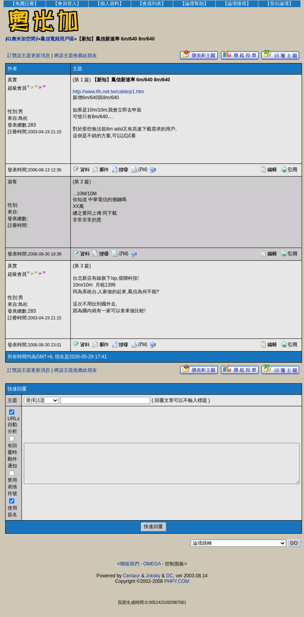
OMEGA (152, 564)
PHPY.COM (176, 581)
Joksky (153, 576)
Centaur (131, 576)
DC (169, 576)
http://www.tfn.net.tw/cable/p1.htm (108, 91)
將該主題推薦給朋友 (75, 55)
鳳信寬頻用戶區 (57, 39)
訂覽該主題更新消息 (28, 55)
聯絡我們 (129, 564)
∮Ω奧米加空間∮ (21, 39)
